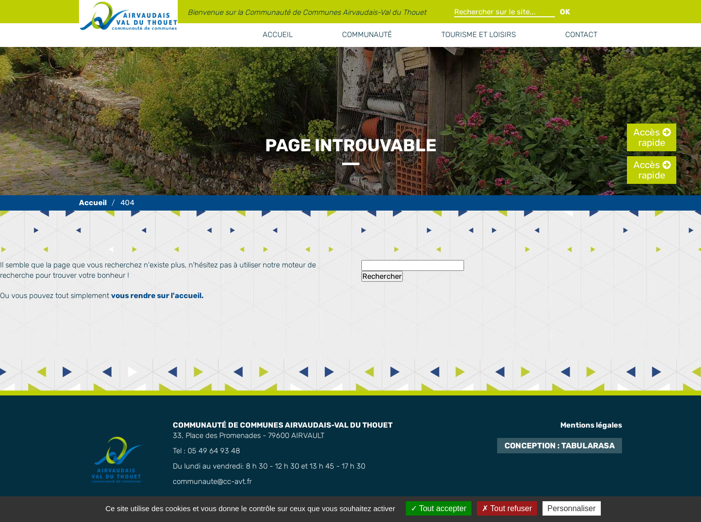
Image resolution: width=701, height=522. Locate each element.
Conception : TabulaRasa (560, 445)
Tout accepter (439, 508)
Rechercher (382, 276)
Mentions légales (591, 425)
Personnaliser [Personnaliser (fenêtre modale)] (571, 508)
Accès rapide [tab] (649, 137)
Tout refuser (507, 508)
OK (565, 11)
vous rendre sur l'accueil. (157, 295)
